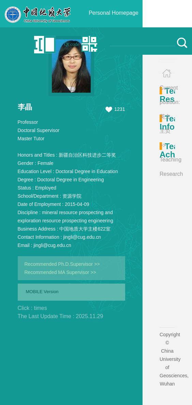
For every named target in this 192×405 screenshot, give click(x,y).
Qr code (71, 44)
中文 (25, 44)
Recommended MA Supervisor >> (60, 272)
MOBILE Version (42, 291)
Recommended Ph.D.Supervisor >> (62, 264)
